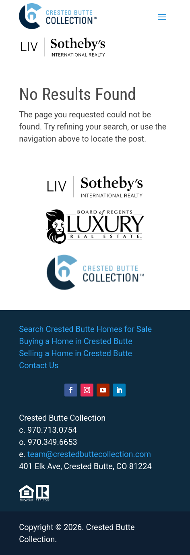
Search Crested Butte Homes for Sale (85, 329)
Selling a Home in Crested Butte (75, 353)
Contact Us (38, 365)
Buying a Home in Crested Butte (75, 341)
